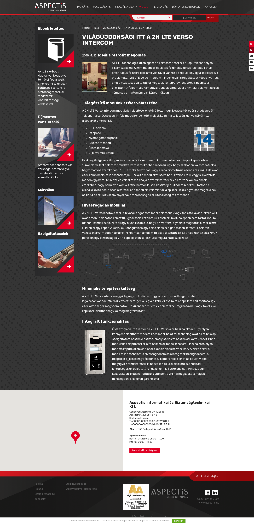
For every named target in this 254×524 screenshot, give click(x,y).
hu (208, 18)
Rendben (178, 521)
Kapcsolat (212, 6)
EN (212, 18)
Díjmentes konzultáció (186, 6)
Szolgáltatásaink (126, 6)
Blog (145, 6)
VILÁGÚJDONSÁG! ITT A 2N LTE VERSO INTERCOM (128, 28)
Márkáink (82, 6)
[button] (75, 437)
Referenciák (160, 6)
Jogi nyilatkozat (76, 483)
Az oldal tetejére (207, 476)
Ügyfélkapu (189, 18)
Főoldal (86, 28)
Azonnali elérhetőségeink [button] (145, 450)
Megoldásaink (101, 6)
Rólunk (39, 488)
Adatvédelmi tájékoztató (81, 488)
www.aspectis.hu (208, 502)
